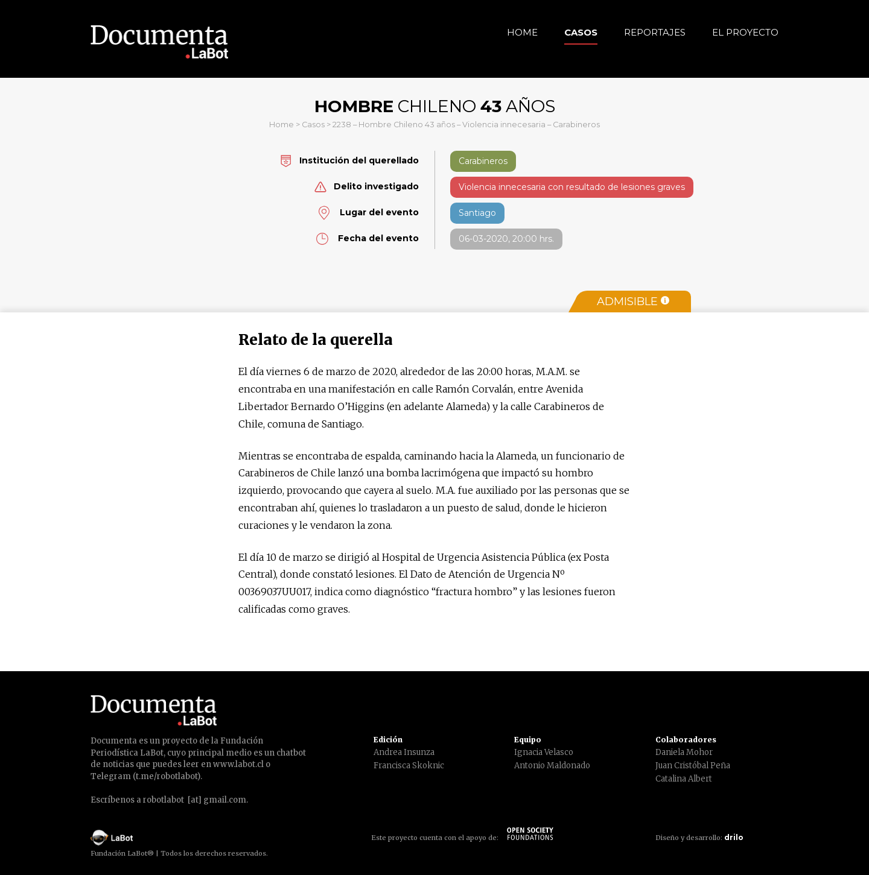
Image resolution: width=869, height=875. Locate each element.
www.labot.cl (238, 764)
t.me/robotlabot (166, 776)
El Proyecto (745, 32)
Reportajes (655, 32)
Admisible (633, 301)
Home (522, 32)
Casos (580, 32)
